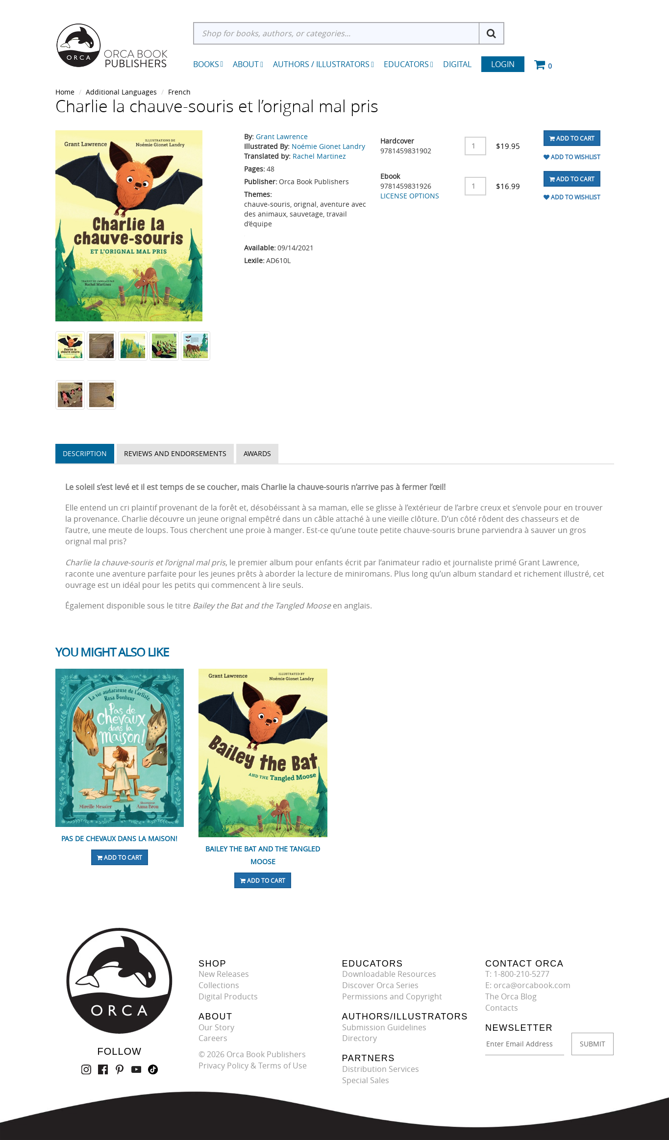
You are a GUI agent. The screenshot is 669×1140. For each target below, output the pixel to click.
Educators (408, 64)
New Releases (223, 974)
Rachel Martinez (319, 156)
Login (503, 64)
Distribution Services (380, 1069)
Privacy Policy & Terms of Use (252, 1065)
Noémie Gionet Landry (328, 146)
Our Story (216, 1027)
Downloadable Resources (389, 974)
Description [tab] (85, 453)
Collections (218, 985)
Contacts (501, 1007)
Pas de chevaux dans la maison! (119, 838)
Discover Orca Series (380, 985)
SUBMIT (592, 1043)
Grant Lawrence (282, 136)
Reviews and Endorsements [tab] (175, 453)
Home (64, 92)
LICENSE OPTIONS (409, 195)
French (179, 92)
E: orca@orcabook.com (527, 985)
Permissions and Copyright (392, 996)
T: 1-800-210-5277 (517, 974)
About (248, 64)
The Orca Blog (511, 996)
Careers (212, 1038)
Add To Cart (572, 138)
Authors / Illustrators (323, 64)
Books (206, 64)
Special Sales (365, 1080)
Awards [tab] (257, 453)
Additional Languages (121, 92)
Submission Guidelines (384, 1027)
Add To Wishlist (572, 157)
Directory (359, 1038)
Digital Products (228, 996)
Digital (457, 64)
